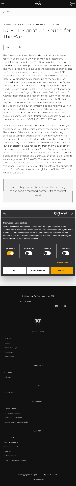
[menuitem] (7, 339)
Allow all (62, 270)
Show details (62, 262)
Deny (14, 270)
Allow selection (38, 270)
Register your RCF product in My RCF (38, 296)
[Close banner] (72, 214)
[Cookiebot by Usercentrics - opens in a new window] (56, 214)
